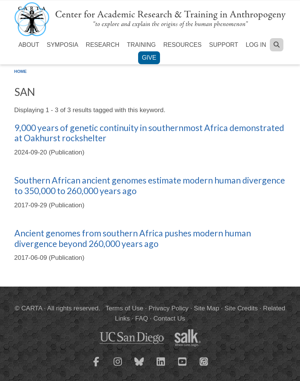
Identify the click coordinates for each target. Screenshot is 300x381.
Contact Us (169, 318)
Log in (256, 45)
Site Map (206, 308)
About (28, 45)
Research (102, 45)
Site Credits (241, 308)
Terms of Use (124, 308)
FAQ (141, 318)
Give (149, 57)
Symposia (62, 45)
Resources (182, 45)
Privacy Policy (169, 308)
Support (223, 45)
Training (141, 45)
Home (20, 71)
